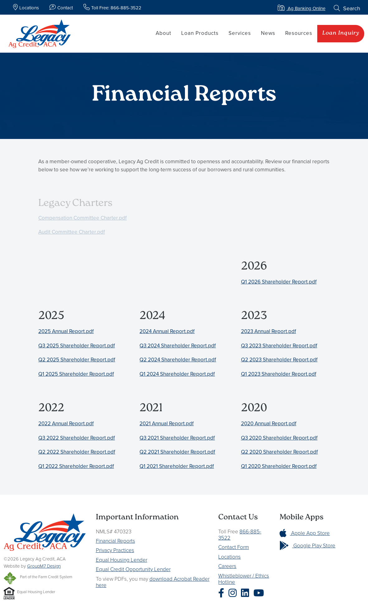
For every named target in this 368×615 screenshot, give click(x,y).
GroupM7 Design (44, 566)
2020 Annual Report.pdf (268, 423)
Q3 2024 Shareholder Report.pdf (177, 345)
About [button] (163, 33)
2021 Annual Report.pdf (166, 423)
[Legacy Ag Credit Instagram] (234, 593)
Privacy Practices (115, 550)
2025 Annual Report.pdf (66, 331)
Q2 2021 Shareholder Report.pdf (177, 451)
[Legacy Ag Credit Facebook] (222, 593)
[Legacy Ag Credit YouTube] (260, 593)
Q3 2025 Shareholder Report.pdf (76, 345)
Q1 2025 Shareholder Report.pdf (76, 374)
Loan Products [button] (200, 33)
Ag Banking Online (301, 8)
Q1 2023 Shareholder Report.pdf (278, 374)
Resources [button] (298, 33)
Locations (229, 556)
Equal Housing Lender (121, 559)
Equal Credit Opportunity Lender (133, 569)
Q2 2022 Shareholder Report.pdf (76, 451)
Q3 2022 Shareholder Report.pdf (76, 437)
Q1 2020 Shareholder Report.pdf (279, 466)
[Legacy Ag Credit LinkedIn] (246, 593)
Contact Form (233, 547)
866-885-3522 (239, 534)
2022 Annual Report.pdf (66, 423)
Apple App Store (305, 532)
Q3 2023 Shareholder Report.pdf (279, 345)
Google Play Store (307, 545)
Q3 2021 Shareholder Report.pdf (177, 437)
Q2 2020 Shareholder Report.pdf (279, 451)
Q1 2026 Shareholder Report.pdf (279, 281)
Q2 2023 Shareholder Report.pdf (279, 359)
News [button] (268, 33)
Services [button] (240, 33)
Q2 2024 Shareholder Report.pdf (177, 359)
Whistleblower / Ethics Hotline (243, 578)
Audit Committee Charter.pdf (71, 232)
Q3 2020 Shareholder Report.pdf (279, 437)
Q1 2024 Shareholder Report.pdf (177, 374)
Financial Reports (115, 540)
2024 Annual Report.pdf (167, 331)
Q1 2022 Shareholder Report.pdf (76, 466)
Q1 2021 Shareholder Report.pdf (176, 466)
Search (347, 8)
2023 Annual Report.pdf (268, 331)
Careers (227, 566)
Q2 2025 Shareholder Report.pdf (76, 359)
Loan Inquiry (340, 33)
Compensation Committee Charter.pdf (82, 218)
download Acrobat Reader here (153, 582)
